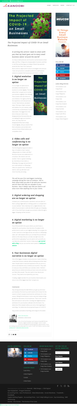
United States (27, 381)
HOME (49, 5)
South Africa (27, 370)
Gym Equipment (13, 391)
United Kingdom (28, 374)
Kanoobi (29, 388)
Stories (10, 401)
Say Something (59, 397)
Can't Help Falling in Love (44, 397)
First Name (58, 356)
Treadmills (60, 393)
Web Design (37, 388)
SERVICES (56, 5)
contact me (12, 327)
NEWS (62, 5)
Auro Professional (25, 393)
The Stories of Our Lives (29, 401)
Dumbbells (11, 395)
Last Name (58, 362)
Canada (26, 377)
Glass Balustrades (37, 393)
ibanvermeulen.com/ (14, 330)
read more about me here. (22, 327)
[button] (9, 405)
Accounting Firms (29, 397)
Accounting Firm (13, 393)
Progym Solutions (25, 391)
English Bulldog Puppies (15, 397)
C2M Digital (46, 388)
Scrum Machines (50, 393)
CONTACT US (70, 5)
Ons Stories (17, 401)
